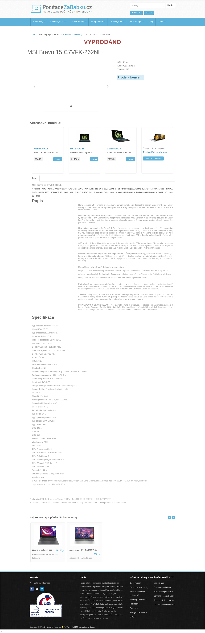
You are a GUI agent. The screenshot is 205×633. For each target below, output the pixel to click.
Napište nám (159, 583)
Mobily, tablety (78, 22)
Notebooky (39, 22)
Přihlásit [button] (149, 13)
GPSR (132, 617)
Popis (34, 178)
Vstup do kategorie (153, 158)
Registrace (134, 608)
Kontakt (50, 627)
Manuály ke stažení (138, 599)
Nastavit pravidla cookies (164, 605)
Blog (151, 22)
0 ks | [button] (136, 13)
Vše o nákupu (136, 22)
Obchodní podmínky (162, 587)
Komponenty (98, 22)
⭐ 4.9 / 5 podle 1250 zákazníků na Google (78, 627)
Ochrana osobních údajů (164, 596)
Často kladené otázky (139, 587)
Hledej (170, 5)
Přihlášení (134, 604)
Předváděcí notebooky (72, 34)
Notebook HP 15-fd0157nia (83, 550)
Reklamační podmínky (163, 592)
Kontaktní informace (41, 583)
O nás (162, 22)
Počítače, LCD (58, 22)
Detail (57, 159)
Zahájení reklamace (138, 612)
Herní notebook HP (42, 550)
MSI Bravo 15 (41, 148)
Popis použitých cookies (164, 600)
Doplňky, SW (117, 22)
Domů (32, 34)
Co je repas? (135, 583)
